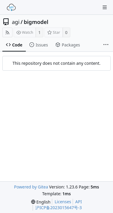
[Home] (11, 7)
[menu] (40, 202)
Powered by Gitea (31, 187)
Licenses (63, 201)
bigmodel (36, 22)
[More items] (106, 44)
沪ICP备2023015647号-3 (58, 207)
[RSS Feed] (7, 32)
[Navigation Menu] (104, 7)
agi (16, 22)
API (78, 201)
